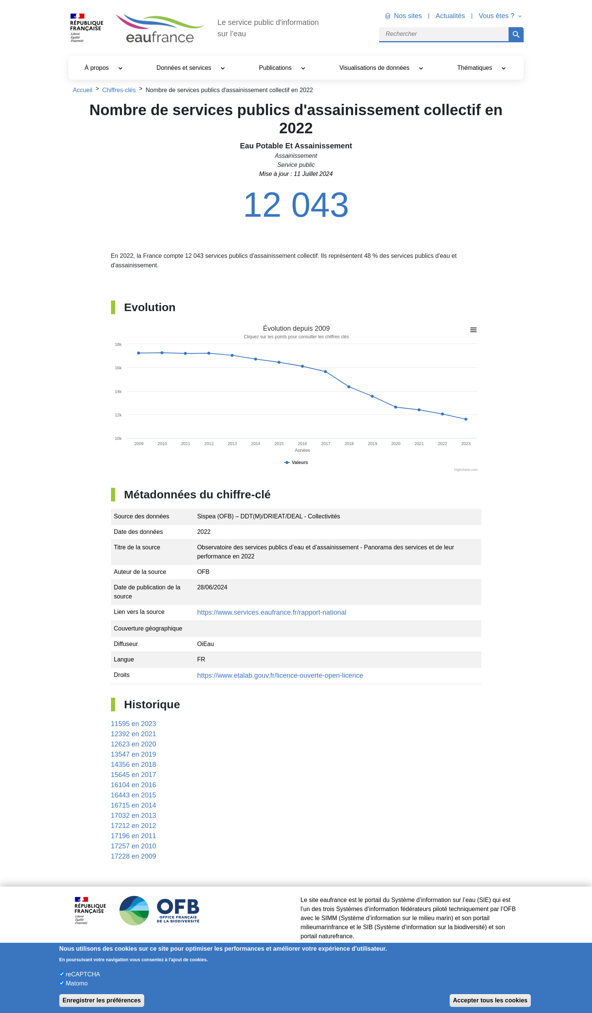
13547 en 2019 (133, 754)
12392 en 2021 (133, 734)
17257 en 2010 (133, 846)
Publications (276, 68)
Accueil (82, 90)
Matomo (77, 983)
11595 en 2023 (133, 724)
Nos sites (408, 16)
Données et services (185, 68)
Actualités (450, 16)
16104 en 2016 (133, 785)
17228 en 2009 (133, 856)
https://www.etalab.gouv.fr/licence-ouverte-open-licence (280, 675)
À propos (97, 68)
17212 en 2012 (133, 826)
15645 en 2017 (133, 775)
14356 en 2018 (133, 764)
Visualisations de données (375, 68)
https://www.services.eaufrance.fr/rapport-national (271, 612)
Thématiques (475, 68)
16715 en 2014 (133, 805)
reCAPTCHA (83, 974)
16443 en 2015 (133, 795)
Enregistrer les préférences (102, 1000)
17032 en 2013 (133, 815)
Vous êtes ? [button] (497, 16)
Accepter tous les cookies (490, 1000)
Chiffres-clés (119, 90)
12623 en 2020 (133, 744)
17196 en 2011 (133, 836)
